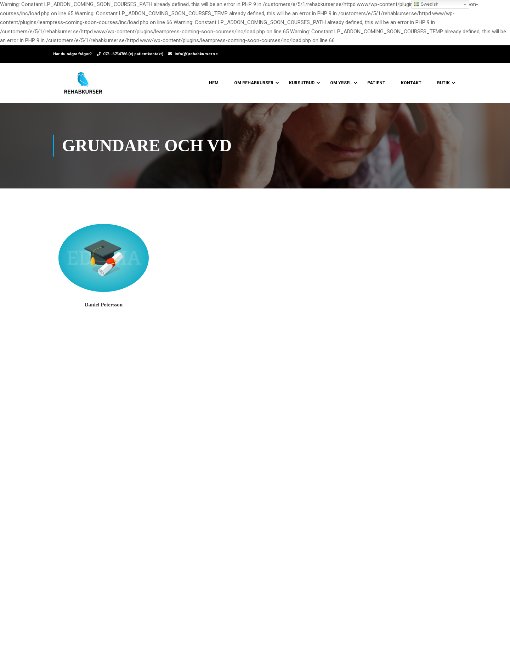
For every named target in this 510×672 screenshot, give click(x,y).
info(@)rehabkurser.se (196, 54)
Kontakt (411, 82)
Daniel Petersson (104, 304)
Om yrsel (341, 82)
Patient (376, 82)
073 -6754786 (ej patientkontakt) (133, 54)
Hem (214, 82)
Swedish (426, 4)
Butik (443, 82)
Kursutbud (301, 82)
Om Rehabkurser (253, 82)
